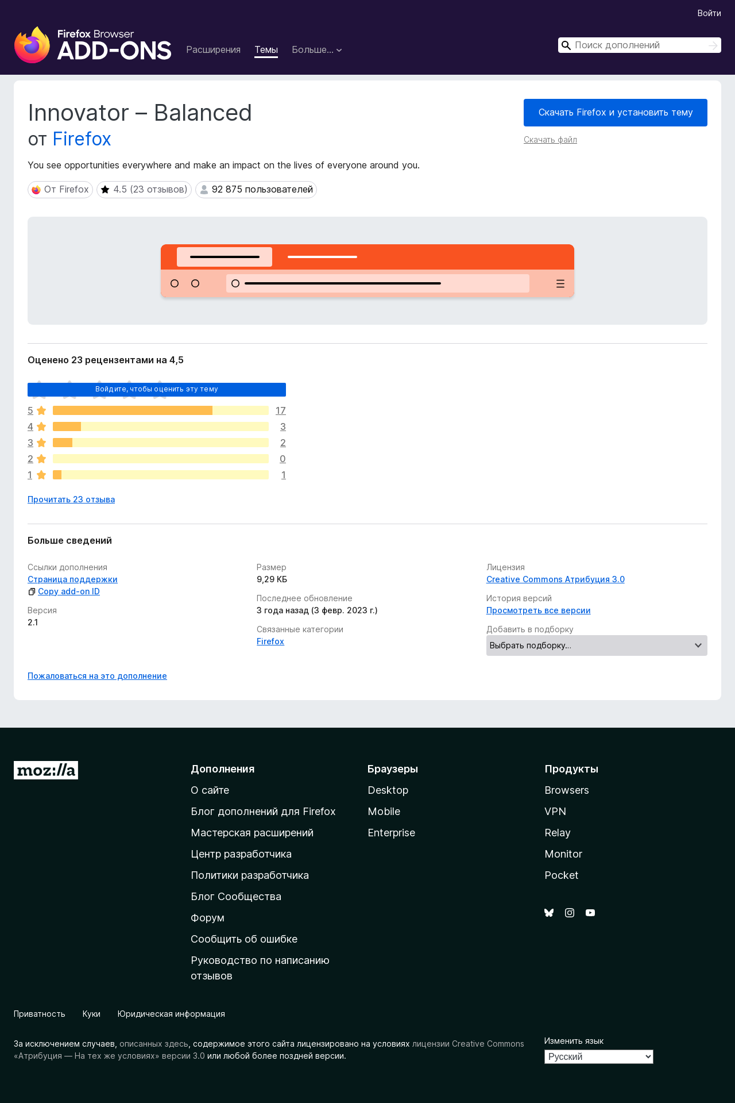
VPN (555, 811)
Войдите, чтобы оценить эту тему (156, 389)
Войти (709, 13)
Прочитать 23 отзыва (71, 499)
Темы (266, 49)
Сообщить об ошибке (244, 939)
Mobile (384, 811)
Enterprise (391, 833)
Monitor (563, 854)
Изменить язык (574, 1041)
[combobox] (639, 45)
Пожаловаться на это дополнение (97, 676)
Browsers (566, 790)
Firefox (81, 139)
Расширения (213, 49)
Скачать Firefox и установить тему (616, 112)
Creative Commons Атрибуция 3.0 (555, 579)
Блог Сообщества (236, 896)
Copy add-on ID (64, 591)
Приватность (39, 1014)
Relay (557, 833)
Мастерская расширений (252, 833)
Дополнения (222, 769)
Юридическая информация (171, 1014)
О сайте (210, 790)
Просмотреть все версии (538, 610)
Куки (91, 1014)
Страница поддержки (73, 579)
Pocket (561, 875)
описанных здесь (153, 1043)
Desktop (388, 790)
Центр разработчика (241, 854)
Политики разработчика (250, 875)
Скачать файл (550, 139)
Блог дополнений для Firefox (263, 811)
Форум (208, 918)
